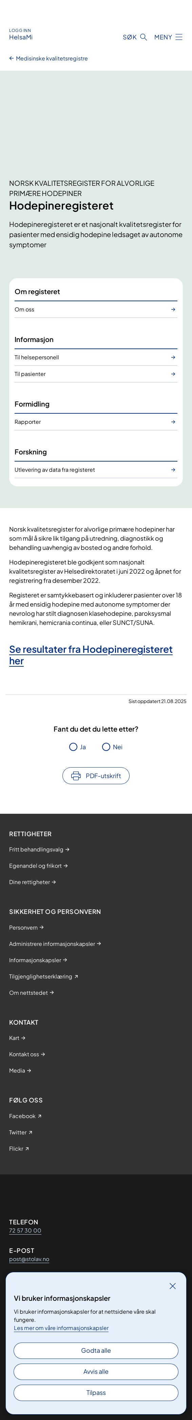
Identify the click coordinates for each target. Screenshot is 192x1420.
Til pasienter (30, 373)
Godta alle (96, 1350)
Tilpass (96, 1392)
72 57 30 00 (25, 1230)
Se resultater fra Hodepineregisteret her (91, 654)
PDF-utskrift (103, 775)
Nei (117, 747)
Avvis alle (96, 1371)
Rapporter (28, 421)
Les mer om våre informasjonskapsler (61, 1327)
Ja (83, 747)
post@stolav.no (29, 1258)
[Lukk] (172, 1285)
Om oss (24, 309)
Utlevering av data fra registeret (55, 469)
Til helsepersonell (37, 357)
